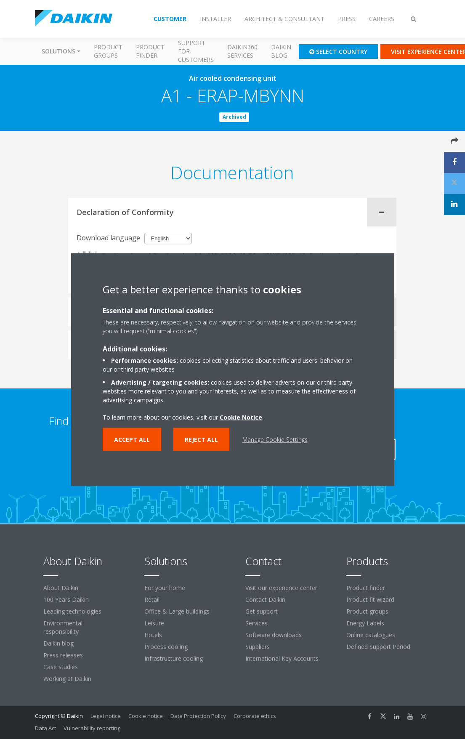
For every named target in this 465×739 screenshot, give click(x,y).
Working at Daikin (67, 679)
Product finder (150, 51)
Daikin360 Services (242, 51)
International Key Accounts (282, 658)
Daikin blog (281, 51)
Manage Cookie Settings (275, 440)
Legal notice (105, 716)
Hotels (153, 635)
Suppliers (257, 647)
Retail (151, 599)
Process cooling (166, 647)
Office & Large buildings (177, 611)
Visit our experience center (281, 588)
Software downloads (273, 635)
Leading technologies (72, 611)
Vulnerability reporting (92, 728)
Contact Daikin (265, 599)
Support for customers (196, 51)
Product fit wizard (370, 599)
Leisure (154, 623)
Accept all (132, 440)
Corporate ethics (255, 716)
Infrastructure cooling (173, 658)
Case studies (60, 667)
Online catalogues (370, 635)
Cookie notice (145, 716)
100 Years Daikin (66, 599)
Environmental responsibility (62, 627)
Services (256, 623)
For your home (164, 588)
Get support (261, 611)
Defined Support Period (379, 647)
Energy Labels (365, 623)
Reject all (201, 440)
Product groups (108, 51)
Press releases (63, 655)
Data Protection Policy (198, 716)
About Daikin (60, 588)
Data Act (45, 728)
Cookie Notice (241, 417)
